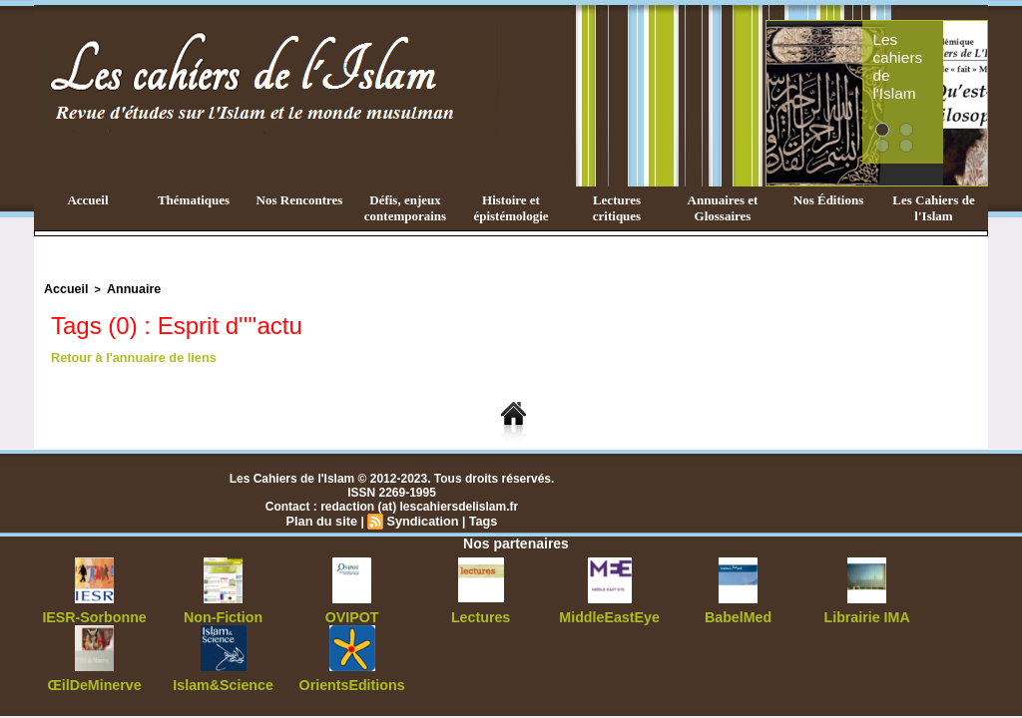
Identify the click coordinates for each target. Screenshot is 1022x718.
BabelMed (738, 613)
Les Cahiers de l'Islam (933, 207)
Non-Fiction (223, 613)
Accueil (87, 199)
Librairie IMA (866, 613)
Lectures (481, 613)
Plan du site (324, 518)
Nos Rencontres (299, 199)
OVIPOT (351, 613)
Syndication (421, 518)
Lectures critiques (617, 207)
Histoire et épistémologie (510, 207)
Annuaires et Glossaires (723, 207)
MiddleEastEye (609, 613)
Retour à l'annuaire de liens (129, 355)
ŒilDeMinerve (94, 679)
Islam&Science (223, 679)
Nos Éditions (828, 199)
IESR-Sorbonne (95, 613)
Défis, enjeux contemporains (405, 207)
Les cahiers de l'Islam (928, 43)
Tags (478, 518)
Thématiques (194, 199)
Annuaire (125, 288)
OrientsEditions (351, 679)
